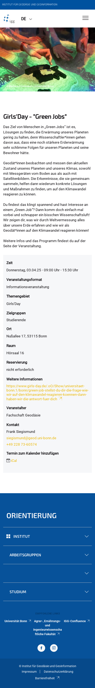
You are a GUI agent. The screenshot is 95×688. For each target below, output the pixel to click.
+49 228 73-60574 (21, 444)
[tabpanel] (47, 59)
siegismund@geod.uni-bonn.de (31, 438)
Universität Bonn (18, 621)
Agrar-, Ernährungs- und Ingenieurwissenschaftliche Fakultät (47, 627)
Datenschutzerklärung (58, 671)
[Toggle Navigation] (85, 18)
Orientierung (31, 515)
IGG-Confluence (77, 621)
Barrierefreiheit (47, 678)
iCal (14, 460)
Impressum (29, 671)
